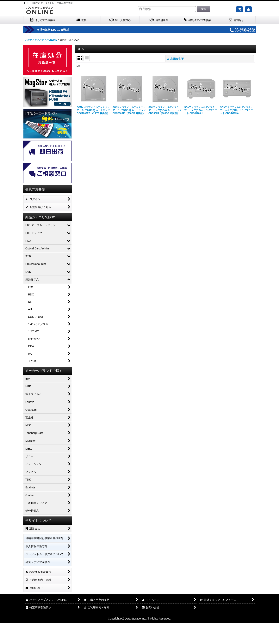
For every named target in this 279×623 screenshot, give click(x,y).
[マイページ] (248, 9)
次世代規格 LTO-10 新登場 (64, 29)
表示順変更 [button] (175, 58)
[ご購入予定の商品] (239, 9)
